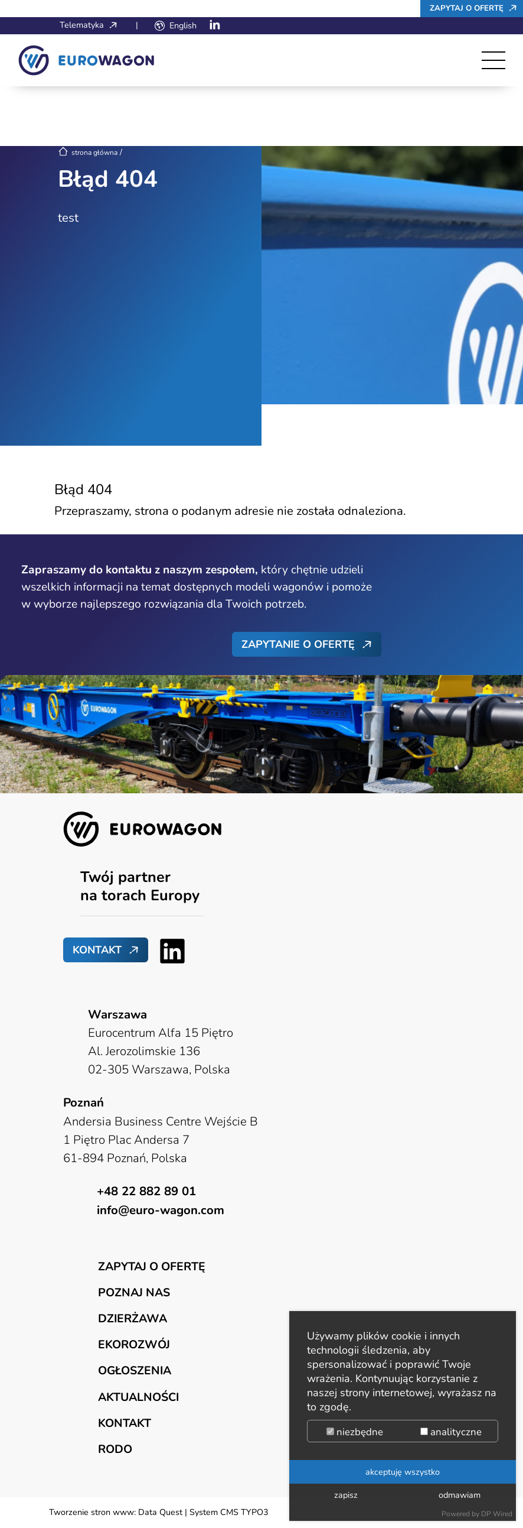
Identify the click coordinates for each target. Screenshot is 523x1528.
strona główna (87, 152)
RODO (115, 1449)
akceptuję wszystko (402, 1472)
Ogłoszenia (134, 1370)
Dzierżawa (132, 1318)
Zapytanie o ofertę (298, 644)
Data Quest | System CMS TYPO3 (203, 1512)
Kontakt (97, 950)
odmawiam (459, 1495)
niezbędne (354, 1432)
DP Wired (496, 1514)
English (183, 25)
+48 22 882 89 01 (146, 1191)
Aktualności (138, 1397)
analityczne (451, 1432)
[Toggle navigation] (493, 60)
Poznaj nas (134, 1292)
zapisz (346, 1495)
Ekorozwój (134, 1344)
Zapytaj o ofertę (476, 8)
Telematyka (91, 25)
